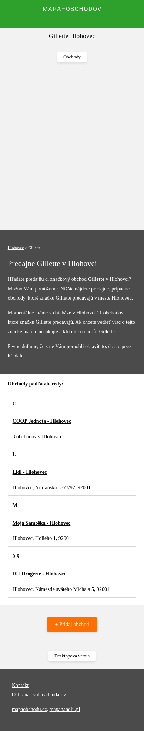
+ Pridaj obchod (72, 624)
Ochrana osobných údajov (39, 694)
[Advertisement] (72, 146)
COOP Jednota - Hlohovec (42, 421)
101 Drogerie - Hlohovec (39, 574)
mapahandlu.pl (64, 709)
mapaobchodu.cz (29, 709)
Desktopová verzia (72, 656)
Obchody (72, 56)
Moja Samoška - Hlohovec (42, 523)
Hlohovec (16, 247)
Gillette (107, 331)
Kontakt (20, 685)
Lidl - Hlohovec (30, 472)
